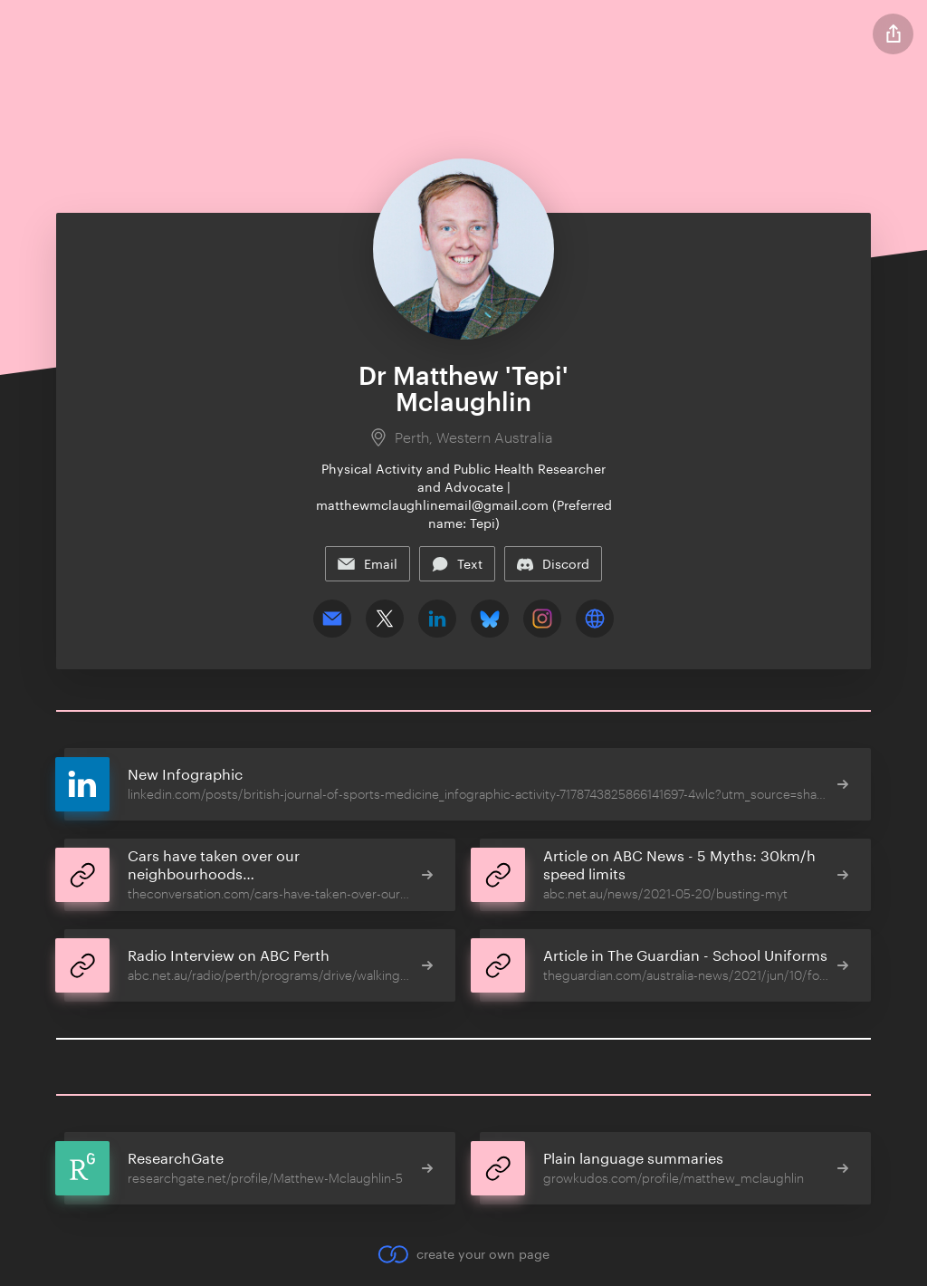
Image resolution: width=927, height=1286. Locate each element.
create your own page (463, 1254)
